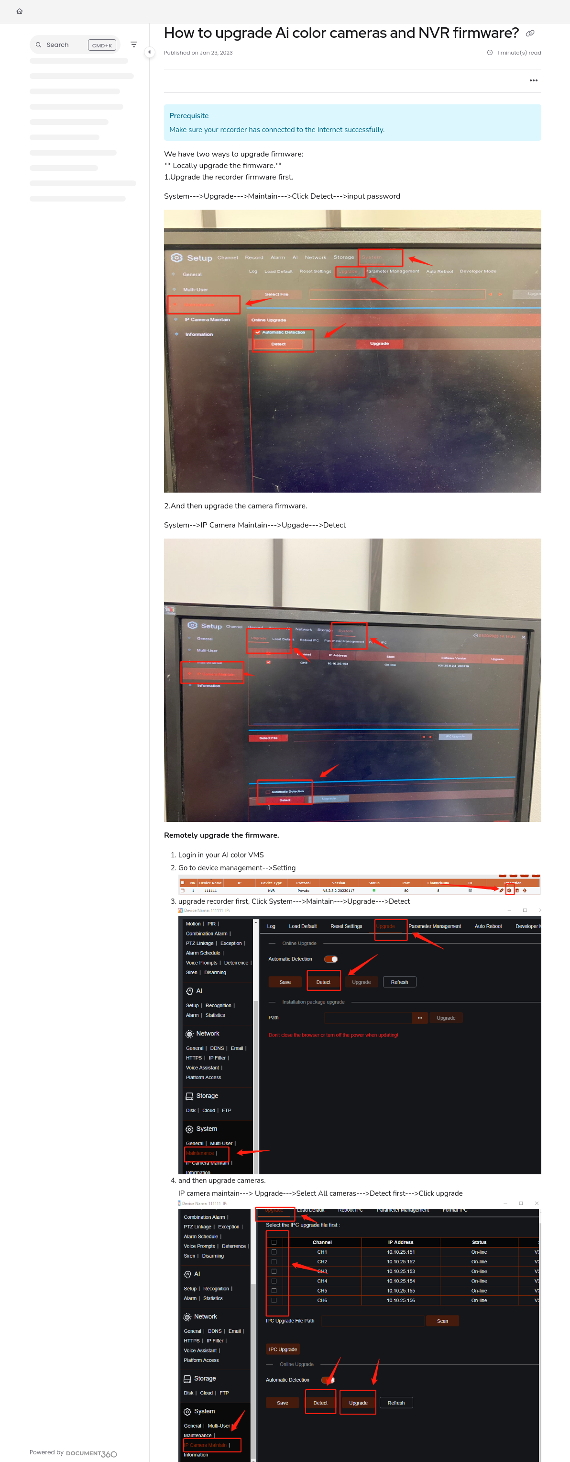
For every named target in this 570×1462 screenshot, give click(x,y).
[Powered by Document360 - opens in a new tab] (74, 1453)
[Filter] (134, 44)
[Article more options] (533, 81)
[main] (353, 742)
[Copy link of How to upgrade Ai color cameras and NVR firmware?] (530, 34)
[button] (75, 44)
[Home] (19, 11)
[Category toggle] (149, 52)
